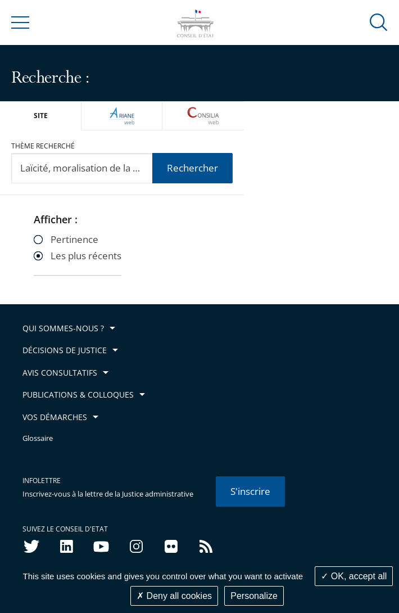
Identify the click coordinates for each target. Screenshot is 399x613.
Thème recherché (43, 146)
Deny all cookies (174, 596)
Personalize (254, 596)
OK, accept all (354, 576)
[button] (379, 21)
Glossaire (37, 438)
